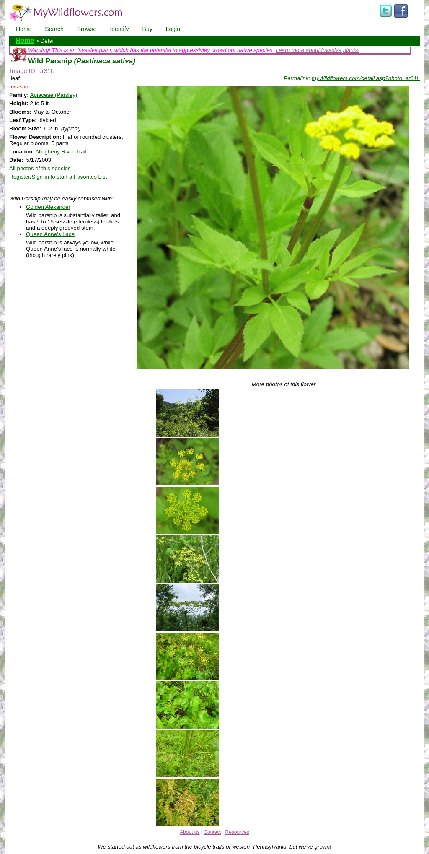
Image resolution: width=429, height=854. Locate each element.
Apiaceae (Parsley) (54, 95)
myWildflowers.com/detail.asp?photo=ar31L (366, 78)
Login (173, 29)
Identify (119, 29)
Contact (212, 832)
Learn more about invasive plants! (317, 50)
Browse (87, 29)
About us (189, 832)
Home (23, 29)
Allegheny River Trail (60, 151)
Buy (147, 29)
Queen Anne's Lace (50, 234)
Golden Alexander (48, 207)
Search (54, 29)
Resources (237, 832)
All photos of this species (40, 168)
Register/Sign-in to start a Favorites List (58, 177)
